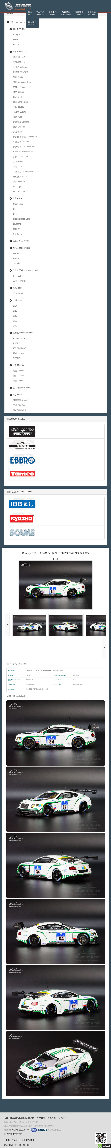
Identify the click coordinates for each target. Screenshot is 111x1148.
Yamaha (17, 263)
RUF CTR (17, 97)
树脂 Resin (18, 380)
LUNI (15, 40)
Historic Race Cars (21, 219)
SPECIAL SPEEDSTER (23, 152)
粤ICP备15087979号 (20, 1130)
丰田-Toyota (18, 107)
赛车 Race (17, 198)
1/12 (15, 311)
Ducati (16, 253)
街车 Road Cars (20, 51)
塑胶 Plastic (18, 376)
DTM (15, 214)
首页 (30, 13)
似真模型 (66, 13)
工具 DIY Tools (19, 405)
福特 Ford (17, 166)
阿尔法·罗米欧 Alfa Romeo (25, 137)
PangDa (17, 35)
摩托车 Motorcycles (21, 248)
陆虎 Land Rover (20, 102)
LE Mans (17, 224)
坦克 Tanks (17, 288)
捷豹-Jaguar (18, 92)
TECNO (16, 358)
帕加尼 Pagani (19, 87)
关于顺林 (92, 13)
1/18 (15, 316)
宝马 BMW (18, 161)
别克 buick (18, 132)
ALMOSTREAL (20, 338)
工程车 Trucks (19, 281)
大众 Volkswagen (20, 156)
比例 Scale (17, 300)
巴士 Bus (17, 276)
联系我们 (32, 23)
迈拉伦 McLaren (20, 67)
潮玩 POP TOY (19, 29)
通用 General (19, 127)
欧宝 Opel (17, 186)
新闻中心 (53, 13)
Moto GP (17, 229)
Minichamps (18, 353)
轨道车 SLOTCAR (21, 241)
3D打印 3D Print (20, 410)
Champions (18, 204)
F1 (14, 209)
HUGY (16, 44)
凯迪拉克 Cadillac (21, 122)
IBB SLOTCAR (20, 348)
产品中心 (40, 13)
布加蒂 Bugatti (19, 112)
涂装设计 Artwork (20, 400)
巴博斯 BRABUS (20, 72)
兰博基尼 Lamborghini (23, 171)
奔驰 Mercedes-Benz (22, 82)
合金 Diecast (19, 371)
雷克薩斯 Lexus (20, 62)
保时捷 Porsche (20, 176)
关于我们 (41, 1118)
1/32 (15, 321)
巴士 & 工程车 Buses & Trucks (26, 270)
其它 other (17, 395)
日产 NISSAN (19, 181)
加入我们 (62, 1118)
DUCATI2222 (19, 191)
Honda (16, 258)
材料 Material (18, 365)
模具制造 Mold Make (22, 387)
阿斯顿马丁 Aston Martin (24, 147)
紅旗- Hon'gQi (19, 57)
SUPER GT (18, 234)
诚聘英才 (79, 13)
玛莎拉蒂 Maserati (21, 142)
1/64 (15, 306)
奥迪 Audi (17, 117)
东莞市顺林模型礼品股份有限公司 (19, 1118)
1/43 (15, 326)
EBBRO (16, 343)
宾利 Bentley (19, 77)
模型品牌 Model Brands (23, 333)
